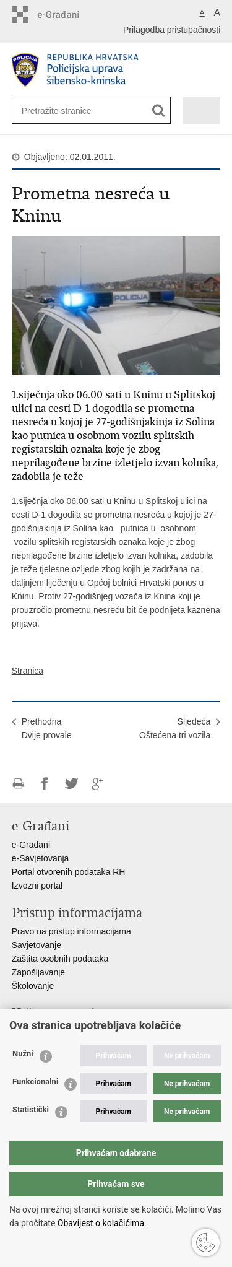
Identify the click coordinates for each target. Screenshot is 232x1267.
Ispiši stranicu (18, 783)
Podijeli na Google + (98, 783)
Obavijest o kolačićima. (100, 1223)
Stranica (27, 671)
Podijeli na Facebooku (44, 783)
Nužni (22, 1053)
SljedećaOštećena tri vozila (174, 728)
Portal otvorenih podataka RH (69, 872)
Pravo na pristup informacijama (71, 931)
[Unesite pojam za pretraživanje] (61, 110)
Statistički (30, 1109)
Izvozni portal (37, 885)
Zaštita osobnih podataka (60, 959)
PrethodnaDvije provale (47, 728)
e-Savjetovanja (40, 858)
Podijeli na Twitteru (71, 783)
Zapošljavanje (38, 972)
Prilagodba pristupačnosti (171, 30)
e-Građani (31, 845)
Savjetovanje (36, 945)
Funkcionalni (35, 1081)
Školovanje (33, 986)
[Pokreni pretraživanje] (158, 110)
